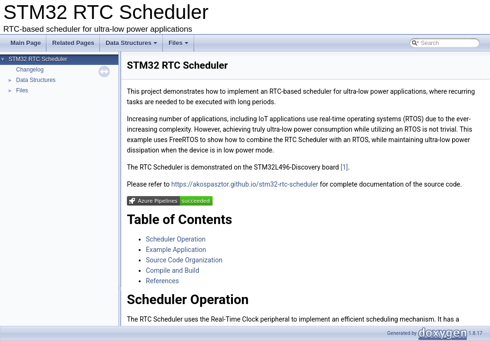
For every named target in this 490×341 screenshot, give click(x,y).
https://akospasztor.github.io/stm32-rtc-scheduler (244, 184)
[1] (343, 167)
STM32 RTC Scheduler (38, 59)
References (162, 281)
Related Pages (73, 42)
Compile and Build (172, 270)
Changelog (30, 69)
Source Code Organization (184, 260)
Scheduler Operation (175, 239)
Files (178, 42)
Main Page (25, 42)
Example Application (176, 249)
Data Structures (131, 42)
